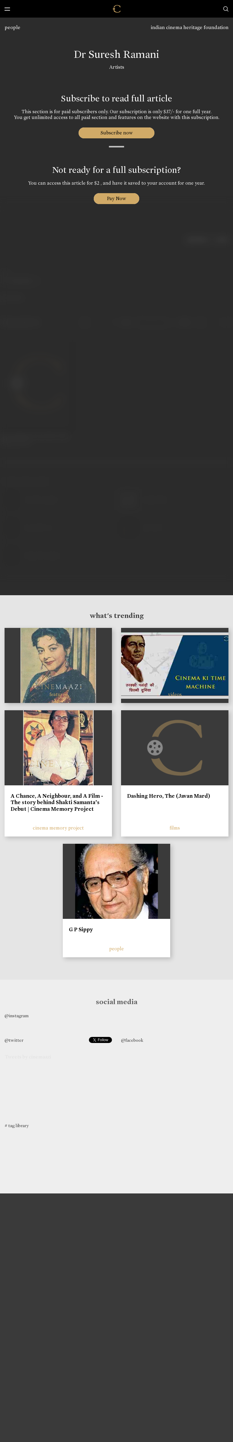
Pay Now (116, 198)
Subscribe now (116, 133)
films (175, 828)
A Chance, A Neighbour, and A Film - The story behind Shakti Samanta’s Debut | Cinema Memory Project (57, 802)
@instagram (17, 1015)
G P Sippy (81, 929)
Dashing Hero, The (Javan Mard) (168, 796)
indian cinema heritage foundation (189, 27)
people (12, 27)
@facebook (132, 1040)
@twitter (14, 1040)
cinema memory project (58, 828)
